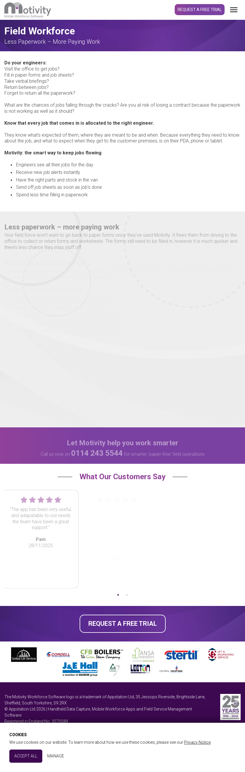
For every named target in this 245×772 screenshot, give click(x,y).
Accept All (25, 756)
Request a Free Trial (200, 9)
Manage (55, 756)
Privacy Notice (197, 742)
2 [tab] (133, 595)
